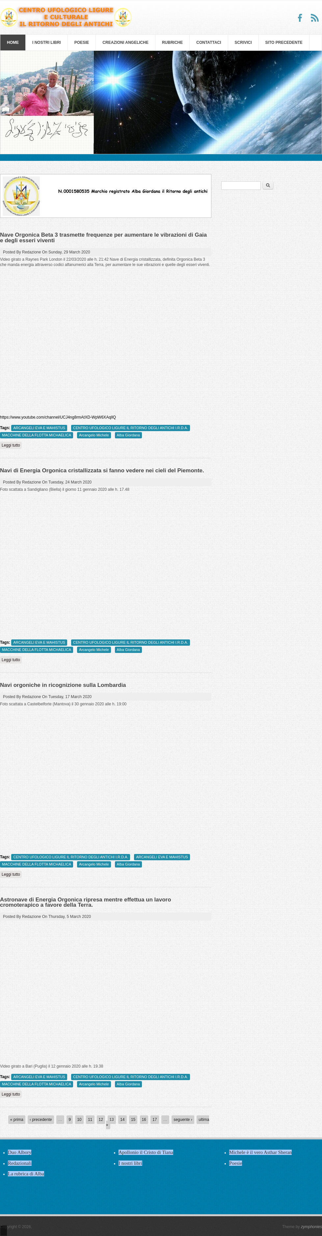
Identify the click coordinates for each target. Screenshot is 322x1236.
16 (144, 1119)
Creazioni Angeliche (125, 42)
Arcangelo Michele (94, 435)
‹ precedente (41, 1119)
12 (101, 1119)
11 (90, 1119)
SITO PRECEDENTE (284, 42)
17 (154, 1119)
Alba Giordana (128, 435)
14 (122, 1119)
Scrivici (243, 42)
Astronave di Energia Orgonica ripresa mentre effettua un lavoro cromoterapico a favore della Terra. (85, 902)
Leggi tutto (12, 445)
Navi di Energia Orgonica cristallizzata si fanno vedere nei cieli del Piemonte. (102, 470)
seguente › (183, 1119)
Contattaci (208, 42)
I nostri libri (46, 42)
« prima (16, 1119)
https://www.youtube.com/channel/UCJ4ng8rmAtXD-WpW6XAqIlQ (58, 417)
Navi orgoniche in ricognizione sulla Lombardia (63, 685)
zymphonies (311, 1226)
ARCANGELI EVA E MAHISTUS (39, 428)
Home (13, 42)
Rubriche (172, 42)
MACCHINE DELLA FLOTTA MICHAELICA (36, 435)
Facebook (300, 18)
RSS (315, 18)
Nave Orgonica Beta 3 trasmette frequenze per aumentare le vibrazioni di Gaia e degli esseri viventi (103, 237)
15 (133, 1119)
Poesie (81, 42)
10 (79, 1119)
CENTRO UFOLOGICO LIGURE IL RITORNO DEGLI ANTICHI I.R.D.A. (130, 428)
